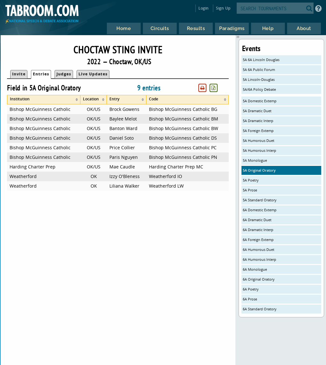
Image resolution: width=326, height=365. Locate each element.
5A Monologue (255, 160)
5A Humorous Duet (258, 140)
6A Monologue (255, 269)
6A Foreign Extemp (258, 239)
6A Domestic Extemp (260, 209)
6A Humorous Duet (258, 249)
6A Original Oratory (259, 279)
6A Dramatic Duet (257, 219)
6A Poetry (251, 289)
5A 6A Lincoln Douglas (261, 59)
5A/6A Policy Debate (259, 89)
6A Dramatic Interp (258, 229)
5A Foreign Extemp (258, 130)
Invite (19, 74)
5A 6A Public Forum (259, 69)
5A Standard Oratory (260, 200)
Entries (41, 74)
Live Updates (92, 74)
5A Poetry (251, 180)
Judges (63, 74)
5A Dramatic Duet (257, 110)
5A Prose (250, 190)
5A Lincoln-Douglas (259, 79)
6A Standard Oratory (260, 309)
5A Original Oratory (259, 170)
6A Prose (250, 299)
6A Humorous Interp (259, 259)
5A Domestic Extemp (260, 100)
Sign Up (223, 8)
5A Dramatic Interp (258, 120)
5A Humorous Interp (259, 150)
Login (203, 8)
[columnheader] (43, 100)
